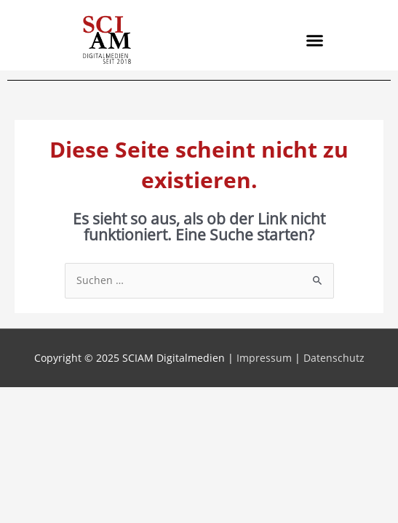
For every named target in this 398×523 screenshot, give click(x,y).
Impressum (264, 358)
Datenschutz (334, 358)
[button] (314, 40)
